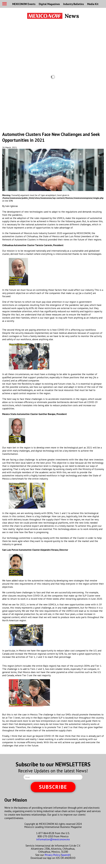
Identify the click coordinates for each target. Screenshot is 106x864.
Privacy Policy (52, 855)
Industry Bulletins (73, 4)
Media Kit (92, 4)
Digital (49, 4)
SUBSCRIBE (53, 787)
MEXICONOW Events (23, 4)
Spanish (65, 855)
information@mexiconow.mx (53, 839)
